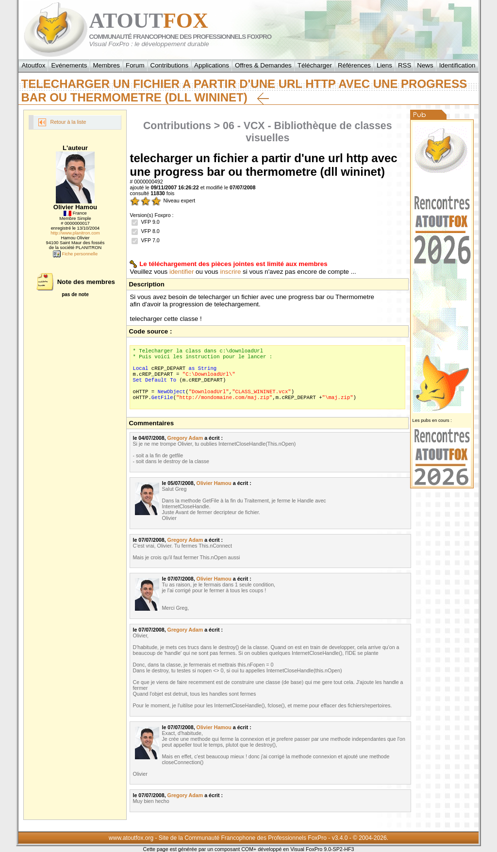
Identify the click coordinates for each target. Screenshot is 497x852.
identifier (181, 271)
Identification (457, 65)
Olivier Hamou (214, 483)
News (425, 65)
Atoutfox (33, 65)
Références (354, 65)
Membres (106, 65)
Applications (211, 65)
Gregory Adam (185, 438)
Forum (135, 65)
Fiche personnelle (75, 253)
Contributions (169, 65)
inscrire (230, 271)
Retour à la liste (62, 122)
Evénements (69, 65)
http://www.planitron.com (75, 233)
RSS (404, 65)
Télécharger (315, 65)
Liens (384, 65)
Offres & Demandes (263, 65)
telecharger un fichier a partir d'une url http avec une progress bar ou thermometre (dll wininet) (244, 90)
